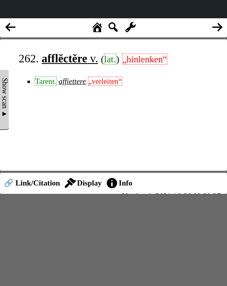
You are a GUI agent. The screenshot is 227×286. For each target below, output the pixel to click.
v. (70, 58)
